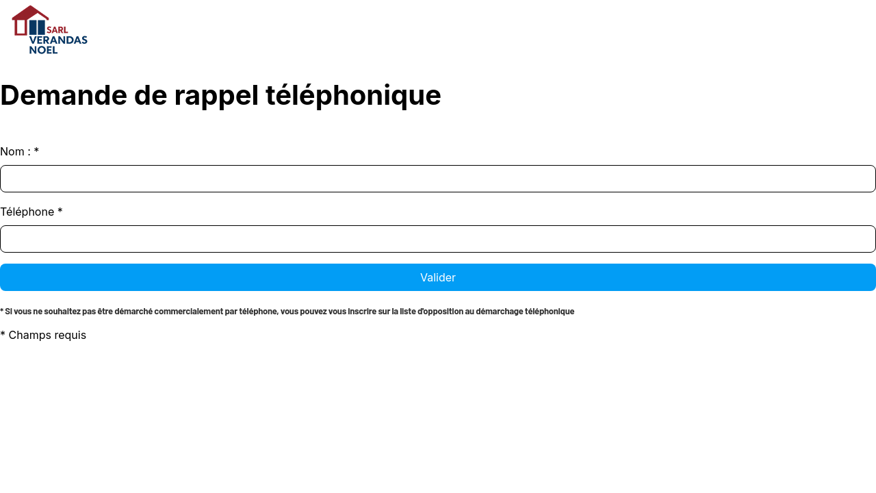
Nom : (19, 151)
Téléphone (31, 211)
